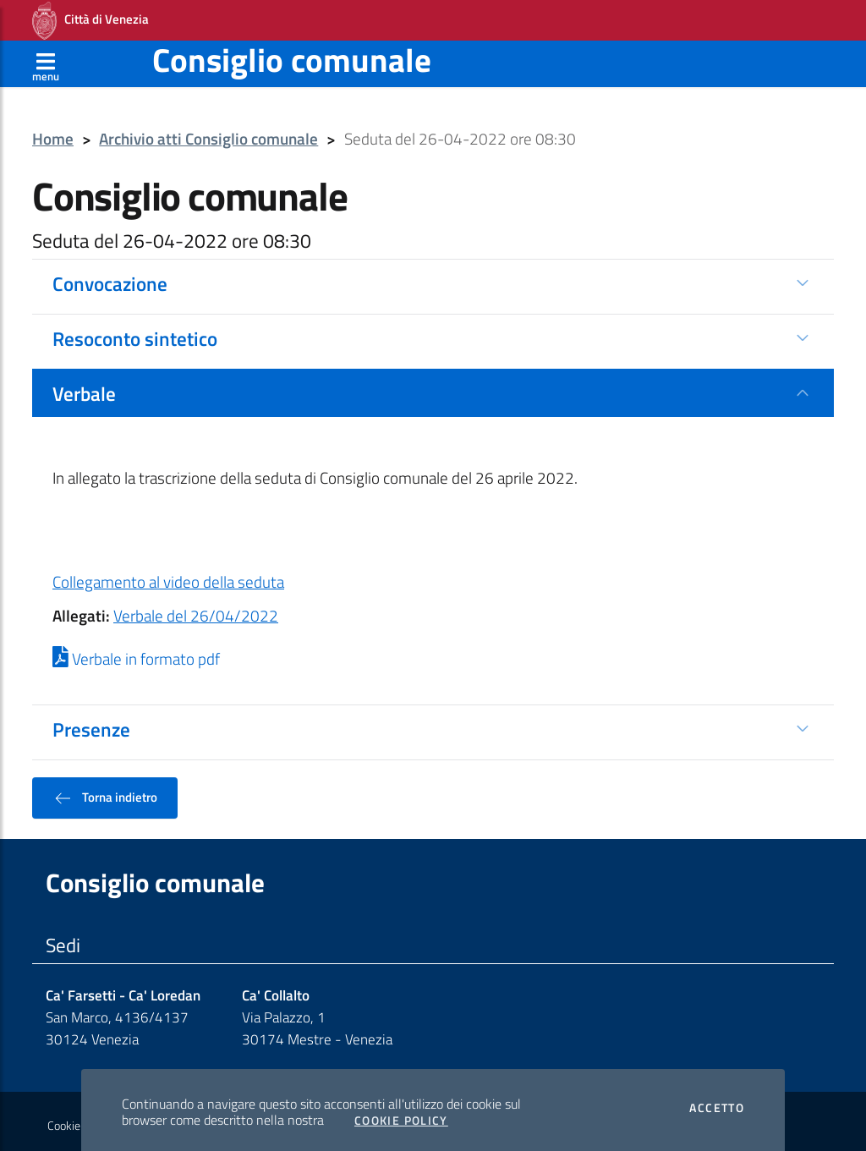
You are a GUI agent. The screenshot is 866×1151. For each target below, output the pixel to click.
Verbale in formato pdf (136, 653)
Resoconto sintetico (134, 333)
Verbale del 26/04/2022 (195, 610)
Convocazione (109, 278)
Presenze (91, 724)
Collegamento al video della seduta (168, 576)
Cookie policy (79, 1120)
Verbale (84, 388)
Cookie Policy (401, 1115)
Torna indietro (104, 792)
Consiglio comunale (291, 54)
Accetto (716, 1103)
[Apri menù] (45, 58)
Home (53, 134)
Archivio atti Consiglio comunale (208, 134)
